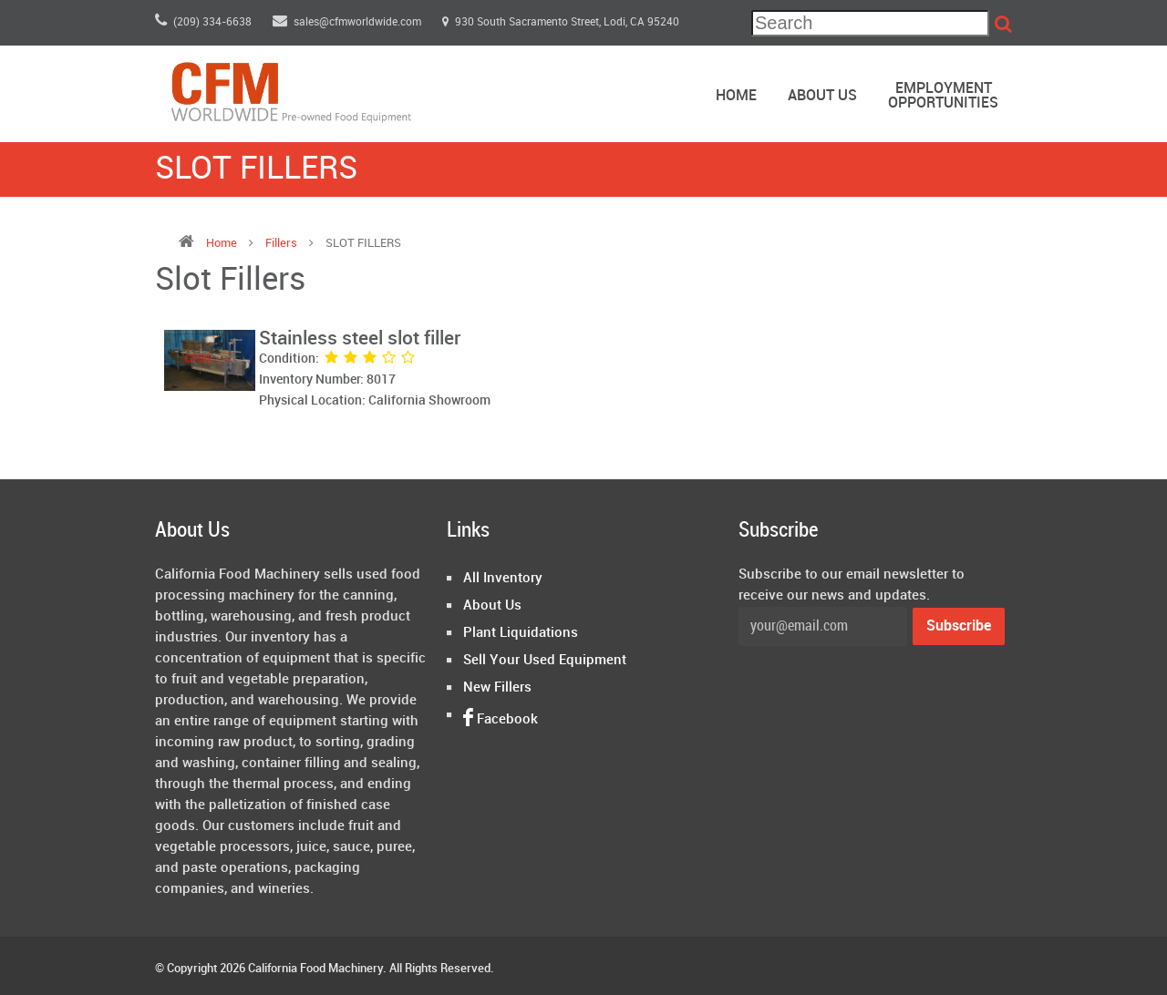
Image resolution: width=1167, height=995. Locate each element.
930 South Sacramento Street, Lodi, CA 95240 (560, 22)
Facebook (500, 720)
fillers (282, 243)
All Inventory (502, 578)
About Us (822, 96)
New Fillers (497, 688)
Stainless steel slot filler (359, 339)
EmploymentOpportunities (943, 96)
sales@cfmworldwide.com (348, 22)
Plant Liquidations (520, 633)
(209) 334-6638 (203, 22)
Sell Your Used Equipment (544, 660)
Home (736, 96)
